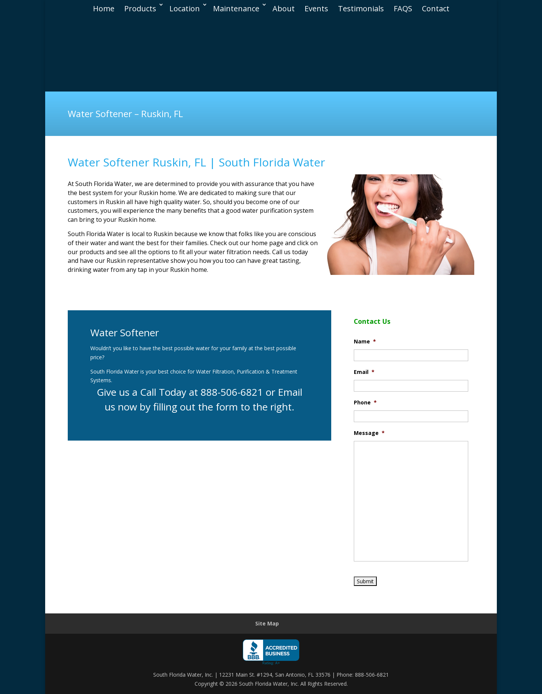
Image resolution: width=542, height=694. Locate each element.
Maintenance (236, 7)
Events (316, 7)
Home (103, 7)
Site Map (267, 623)
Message (369, 433)
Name (365, 341)
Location (184, 7)
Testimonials (361, 7)
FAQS (403, 7)
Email (364, 372)
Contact (435, 7)
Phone (365, 402)
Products (140, 7)
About (284, 7)
